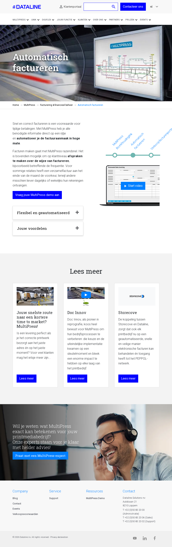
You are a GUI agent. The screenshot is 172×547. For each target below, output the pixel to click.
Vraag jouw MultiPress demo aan (37, 195)
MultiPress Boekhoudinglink (122, 141)
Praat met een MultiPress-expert (40, 456)
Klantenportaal (72, 6)
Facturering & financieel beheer (56, 105)
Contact (17, 503)
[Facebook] (155, 539)
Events (16, 508)
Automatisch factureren (137, 141)
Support (53, 498)
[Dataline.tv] (135, 539)
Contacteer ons (133, 6)
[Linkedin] (145, 539)
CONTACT (129, 491)
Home (16, 105)
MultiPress (29, 105)
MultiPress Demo (95, 498)
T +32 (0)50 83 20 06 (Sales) (138, 517)
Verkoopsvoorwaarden (25, 514)
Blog (15, 498)
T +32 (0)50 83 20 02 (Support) (139, 521)
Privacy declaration (59, 537)
